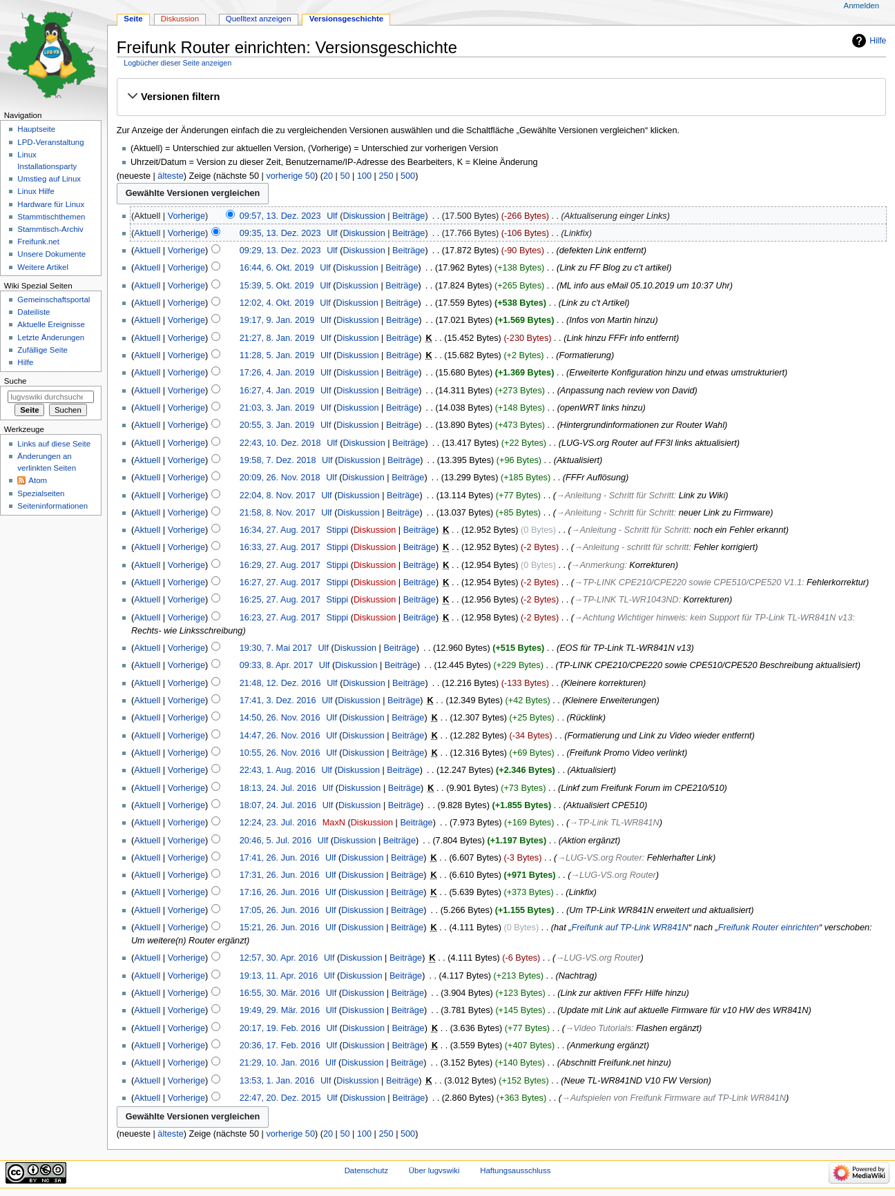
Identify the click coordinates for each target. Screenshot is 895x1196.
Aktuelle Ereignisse (50, 324)
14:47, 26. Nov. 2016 (280, 736)
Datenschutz (367, 1170)
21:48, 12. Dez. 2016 (280, 683)
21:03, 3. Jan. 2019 (277, 408)
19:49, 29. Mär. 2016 (280, 1010)
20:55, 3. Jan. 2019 (277, 425)
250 (385, 176)
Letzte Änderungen (50, 337)
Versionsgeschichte (346, 18)
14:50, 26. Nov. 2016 (280, 718)
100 (364, 176)
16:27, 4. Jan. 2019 (277, 390)
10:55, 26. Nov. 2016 (280, 753)
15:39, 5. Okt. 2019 (277, 286)
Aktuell (147, 233)
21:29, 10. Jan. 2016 (280, 1063)
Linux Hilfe (35, 191)
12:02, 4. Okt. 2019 (277, 303)
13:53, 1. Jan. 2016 (277, 1081)
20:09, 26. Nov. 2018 (280, 477)
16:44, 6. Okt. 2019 (277, 268)
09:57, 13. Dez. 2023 (280, 216)
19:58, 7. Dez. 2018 (278, 460)
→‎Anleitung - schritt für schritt (631, 547)
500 (408, 176)
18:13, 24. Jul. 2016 (278, 788)
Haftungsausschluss (515, 1170)
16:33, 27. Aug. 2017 (280, 547)
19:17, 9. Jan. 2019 (277, 320)
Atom (37, 480)
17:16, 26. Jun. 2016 (280, 892)
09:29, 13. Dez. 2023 (280, 250)
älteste (170, 176)
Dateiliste (33, 312)
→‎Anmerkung (598, 565)
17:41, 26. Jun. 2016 (280, 858)
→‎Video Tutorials (598, 1028)
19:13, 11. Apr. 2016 (279, 976)
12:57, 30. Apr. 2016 (279, 958)
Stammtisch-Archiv (50, 229)
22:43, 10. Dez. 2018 (280, 443)
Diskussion (364, 216)
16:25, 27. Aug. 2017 (280, 600)
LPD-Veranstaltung (50, 142)
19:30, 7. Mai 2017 (276, 648)
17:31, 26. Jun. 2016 (280, 875)
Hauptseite (36, 129)
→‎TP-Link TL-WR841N (614, 822)
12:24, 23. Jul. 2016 (278, 822)
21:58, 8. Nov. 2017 (278, 513)
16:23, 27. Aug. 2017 (280, 617)
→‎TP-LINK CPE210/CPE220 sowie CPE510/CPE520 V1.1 (688, 582)
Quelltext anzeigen (258, 18)
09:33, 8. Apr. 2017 (277, 665)
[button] (501, 96)
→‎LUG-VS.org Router (599, 858)
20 (328, 176)
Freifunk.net (38, 241)
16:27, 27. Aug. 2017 (280, 582)
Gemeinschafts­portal (53, 299)
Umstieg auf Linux (49, 179)
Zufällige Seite (42, 350)
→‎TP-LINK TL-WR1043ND (626, 600)
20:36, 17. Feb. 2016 (280, 1045)
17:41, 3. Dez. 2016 (278, 700)
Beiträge (408, 216)
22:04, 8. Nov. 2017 (278, 495)
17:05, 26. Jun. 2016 (280, 910)
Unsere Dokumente (51, 254)
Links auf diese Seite (53, 444)
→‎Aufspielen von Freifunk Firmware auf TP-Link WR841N (673, 1098)
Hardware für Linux (50, 204)
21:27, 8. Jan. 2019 (277, 338)
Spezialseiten (40, 493)
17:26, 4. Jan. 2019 (277, 373)
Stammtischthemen (51, 217)
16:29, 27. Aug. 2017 (280, 565)
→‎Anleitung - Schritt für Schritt (615, 495)
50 (344, 176)
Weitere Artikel (42, 267)
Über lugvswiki (434, 1170)
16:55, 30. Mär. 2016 (280, 993)
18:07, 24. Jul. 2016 (278, 805)
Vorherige (186, 216)
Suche (15, 381)
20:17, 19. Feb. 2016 (280, 1028)
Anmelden (862, 5)
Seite (133, 18)
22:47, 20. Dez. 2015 (280, 1098)
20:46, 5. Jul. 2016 (275, 840)
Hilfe (877, 41)
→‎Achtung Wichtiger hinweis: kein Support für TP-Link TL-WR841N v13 (713, 617)
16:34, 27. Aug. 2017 (280, 530)
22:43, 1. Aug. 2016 (278, 770)
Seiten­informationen (52, 506)
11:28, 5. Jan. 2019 (277, 355)
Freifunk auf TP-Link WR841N (629, 927)
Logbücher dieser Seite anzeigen (177, 63)
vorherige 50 (290, 176)
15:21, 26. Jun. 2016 (280, 927)
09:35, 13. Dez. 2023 (280, 233)
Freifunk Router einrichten (768, 927)
